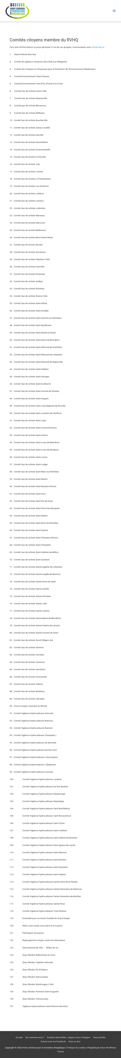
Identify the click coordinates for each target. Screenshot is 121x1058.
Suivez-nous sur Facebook (53, 1041)
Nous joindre (99, 1037)
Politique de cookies (76, 1047)
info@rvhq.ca (97, 47)
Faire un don (74, 1041)
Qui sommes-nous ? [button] (34, 1037)
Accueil (19, 1037)
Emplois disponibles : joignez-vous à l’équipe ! (69, 1037)
